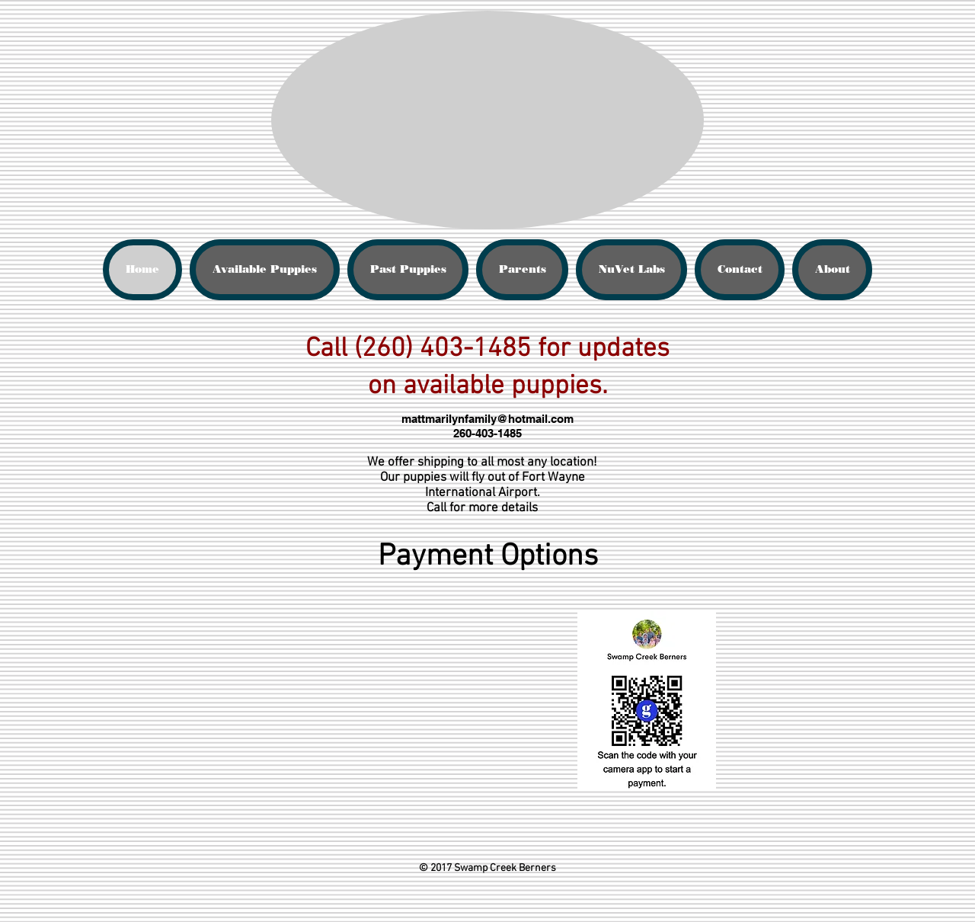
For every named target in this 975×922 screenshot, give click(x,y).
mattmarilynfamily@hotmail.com (487, 418)
